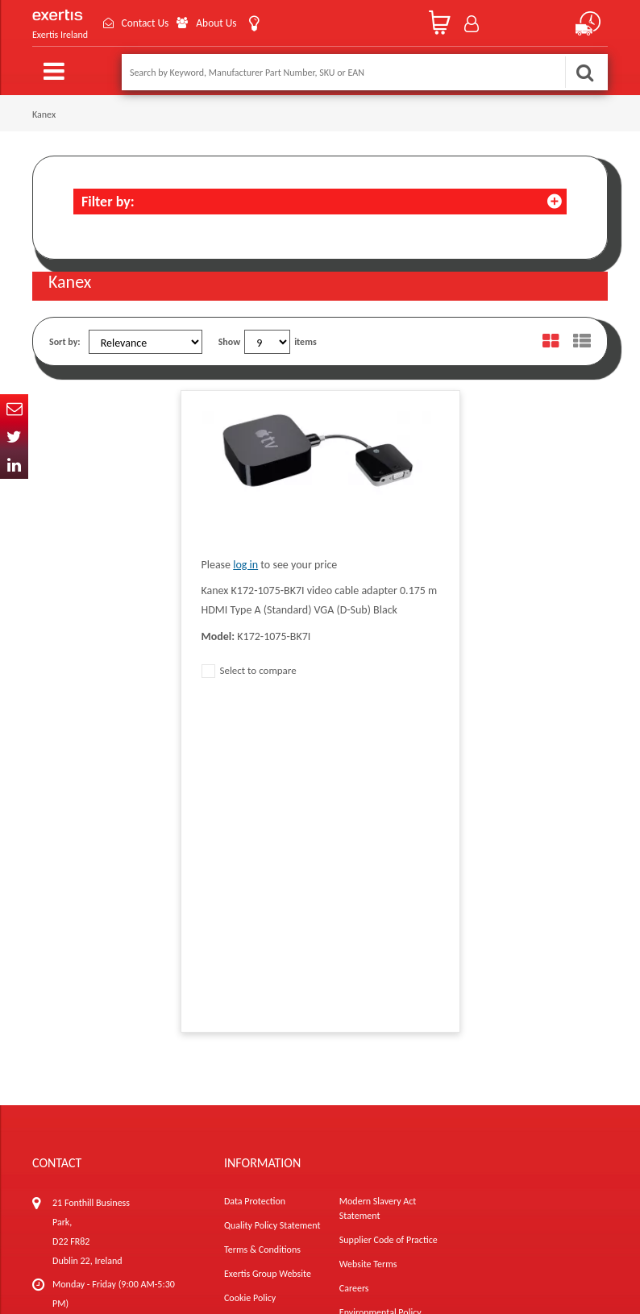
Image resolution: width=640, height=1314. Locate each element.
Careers (354, 961)
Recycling (242, 994)
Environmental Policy (380, 985)
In (14, 465)
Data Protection (254, 873)
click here (145, 1009)
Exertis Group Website (267, 946)
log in (245, 565)
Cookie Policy (250, 970)
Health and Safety (374, 1009)
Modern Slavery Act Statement (378, 881)
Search (584, 72)
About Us (223, 23)
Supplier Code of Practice (388, 912)
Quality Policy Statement (272, 898)
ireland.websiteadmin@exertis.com (121, 1038)
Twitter (14, 436)
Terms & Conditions (262, 922)
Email (14, 408)
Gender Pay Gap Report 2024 (281, 1019)
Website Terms (368, 936)
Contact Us (148, 23)
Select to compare (249, 670)
